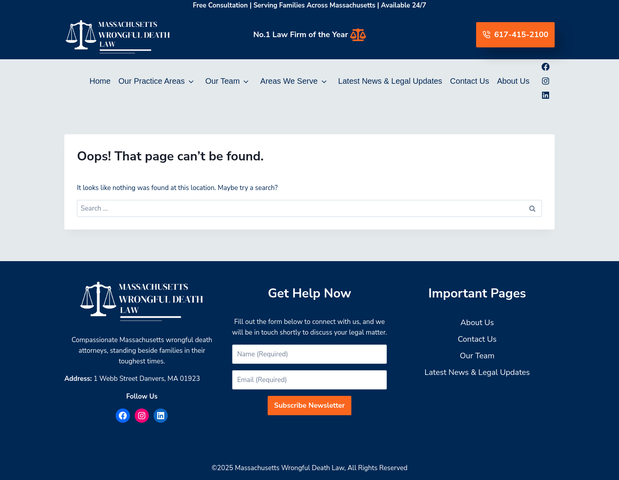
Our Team (222, 81)
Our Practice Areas (151, 81)
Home (100, 81)
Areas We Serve (288, 81)
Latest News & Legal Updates (390, 81)
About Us (513, 81)
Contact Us (469, 81)
